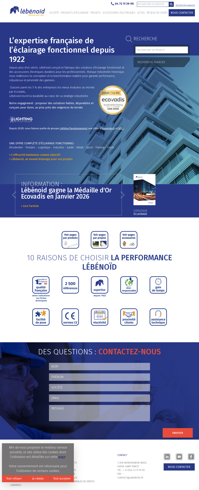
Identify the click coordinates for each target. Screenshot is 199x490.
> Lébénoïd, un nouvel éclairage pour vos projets (40, 159)
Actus (141, 12)
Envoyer (177, 432)
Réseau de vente (157, 12)
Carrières (15, 485)
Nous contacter (182, 12)
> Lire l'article (30, 206)
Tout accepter (62, 478)
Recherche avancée (185, 5)
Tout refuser (14, 478)
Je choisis (38, 478)
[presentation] (78, 432)
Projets (96, 12)
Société (54, 12)
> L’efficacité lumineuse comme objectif (34, 155)
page (61, 457)
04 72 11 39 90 (122, 4)
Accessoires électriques (119, 12)
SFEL (120, 128)
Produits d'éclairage (75, 12)
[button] (14, 194)
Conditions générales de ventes (75, 481)
